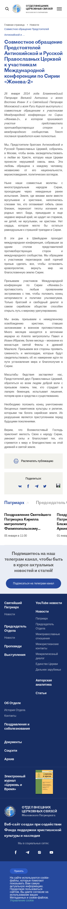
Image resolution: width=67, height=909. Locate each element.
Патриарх (42, 618)
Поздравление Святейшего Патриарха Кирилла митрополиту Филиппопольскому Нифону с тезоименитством (27, 521)
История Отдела (14, 710)
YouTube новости (49, 603)
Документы (13, 742)
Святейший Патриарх (13, 605)
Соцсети (10, 750)
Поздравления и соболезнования (17, 726)
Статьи (41, 693)
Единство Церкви (47, 663)
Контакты (10, 715)
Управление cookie (22, 900)
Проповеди (13, 646)
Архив (9, 759)
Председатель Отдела (15, 628)
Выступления (14, 655)
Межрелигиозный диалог (47, 656)
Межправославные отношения (48, 636)
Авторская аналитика (44, 682)
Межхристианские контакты (47, 646)
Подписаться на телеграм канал (33, 583)
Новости (9, 614)
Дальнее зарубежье (48, 669)
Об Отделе (12, 703)
